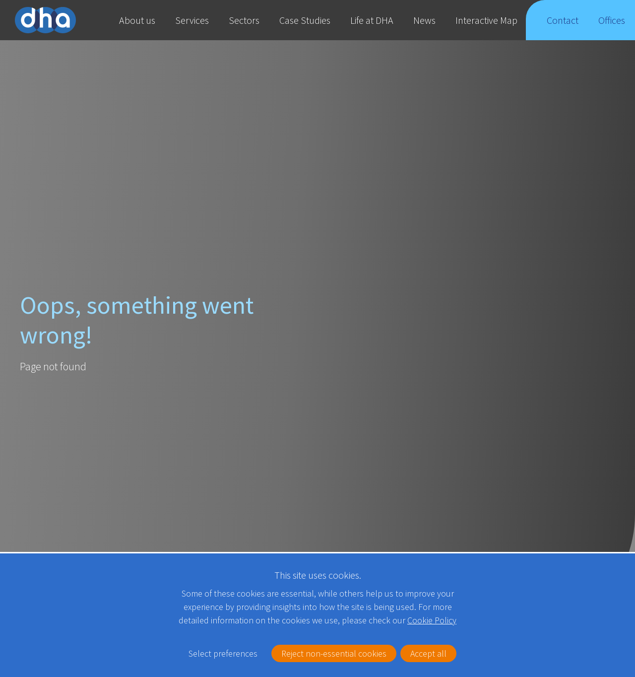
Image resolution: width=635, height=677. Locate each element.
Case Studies (304, 20)
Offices (612, 27)
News (424, 20)
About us (137, 20)
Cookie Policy (431, 605)
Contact (562, 27)
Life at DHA (371, 20)
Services (192, 20)
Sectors (244, 20)
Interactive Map (486, 20)
